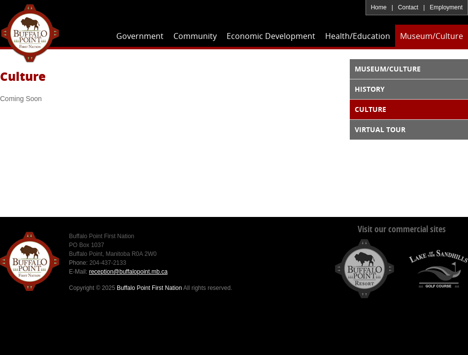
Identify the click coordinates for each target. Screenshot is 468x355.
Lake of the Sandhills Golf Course (438, 268)
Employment (446, 7)
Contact (408, 7)
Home (379, 7)
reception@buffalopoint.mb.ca (128, 271)
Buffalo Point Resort (364, 268)
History (370, 89)
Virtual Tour (380, 129)
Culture (370, 109)
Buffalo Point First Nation (30, 33)
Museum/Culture (388, 68)
